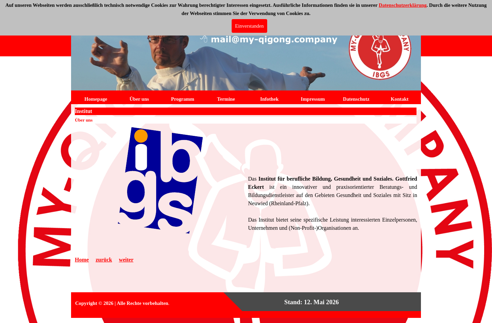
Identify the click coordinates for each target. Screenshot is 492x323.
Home (82, 260)
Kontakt (399, 99)
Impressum (313, 99)
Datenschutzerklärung (402, 5)
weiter (126, 260)
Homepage (95, 99)
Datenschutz (356, 99)
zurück (104, 260)
